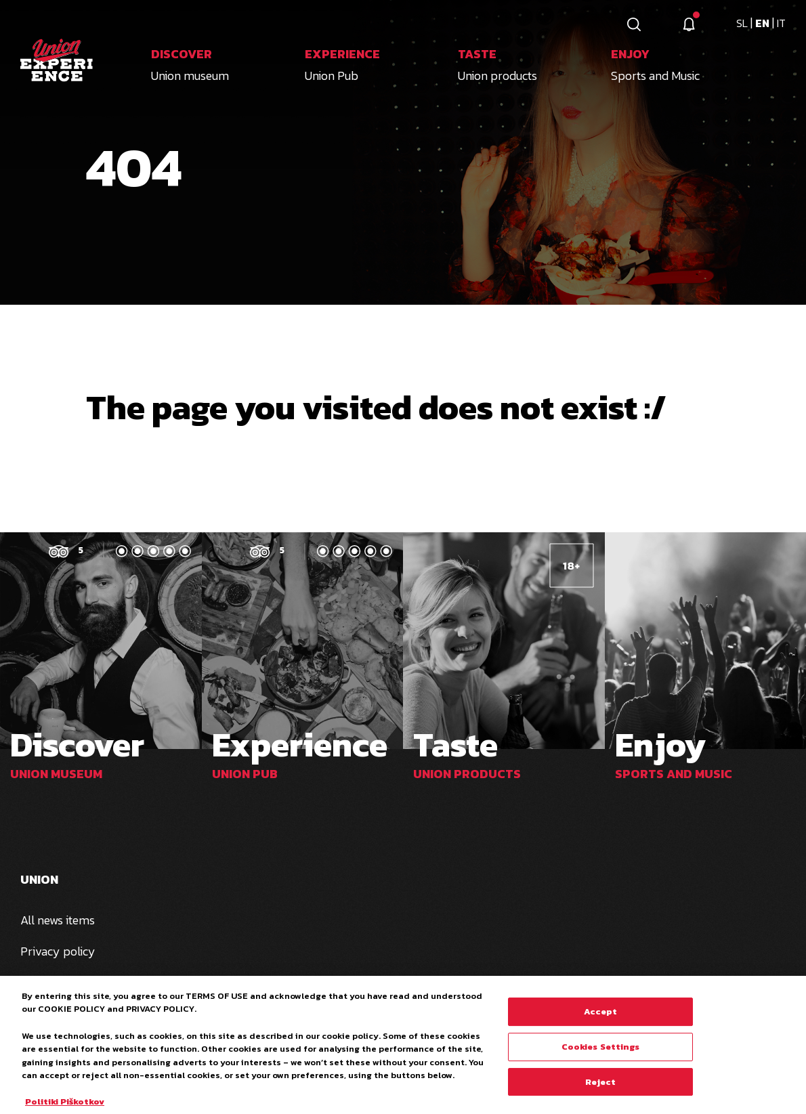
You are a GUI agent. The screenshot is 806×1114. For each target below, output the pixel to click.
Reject (600, 1087)
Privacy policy (58, 951)
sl (743, 23)
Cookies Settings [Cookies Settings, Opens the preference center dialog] (600, 1052)
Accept (601, 1017)
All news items (57, 920)
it (781, 23)
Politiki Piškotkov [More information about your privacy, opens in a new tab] (64, 1106)
